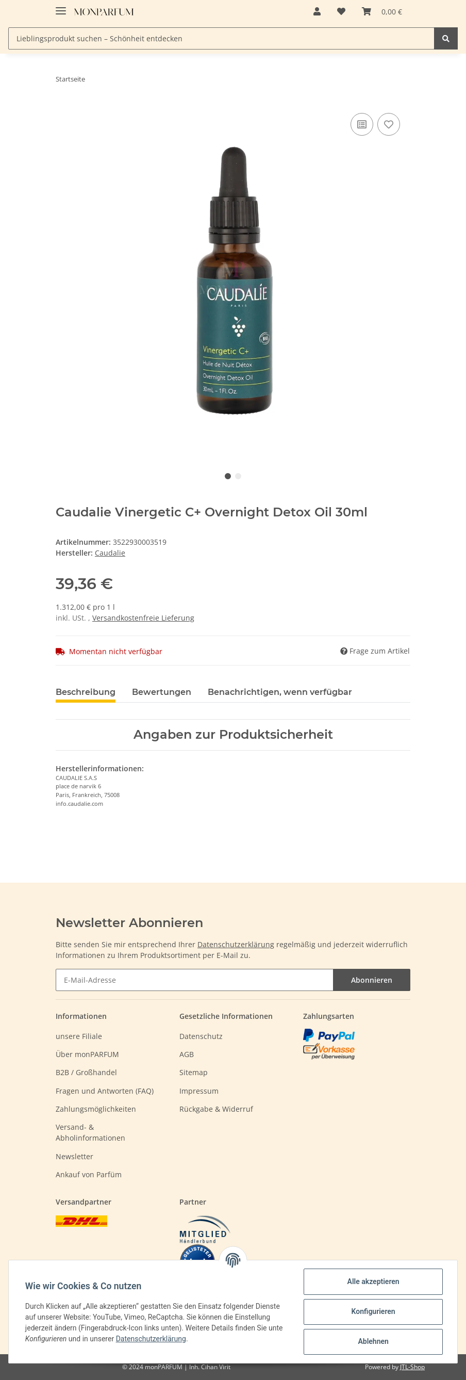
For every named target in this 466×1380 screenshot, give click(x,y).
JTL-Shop (412, 1366)
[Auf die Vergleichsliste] (362, 124)
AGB (186, 1054)
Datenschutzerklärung (235, 944)
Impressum (199, 1091)
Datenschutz (201, 1036)
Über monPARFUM (87, 1054)
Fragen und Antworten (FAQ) (105, 1091)
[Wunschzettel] (341, 11)
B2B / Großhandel (86, 1072)
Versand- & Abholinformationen (90, 1132)
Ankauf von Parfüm (89, 1174)
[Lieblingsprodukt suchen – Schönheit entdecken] (221, 38)
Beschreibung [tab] (85, 692)
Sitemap (193, 1072)
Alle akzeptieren (373, 1281)
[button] (317, 11)
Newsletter (74, 1156)
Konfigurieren (373, 1311)
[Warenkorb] (382, 11)
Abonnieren (371, 980)
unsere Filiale (79, 1036)
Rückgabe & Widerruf (216, 1109)
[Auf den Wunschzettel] (388, 124)
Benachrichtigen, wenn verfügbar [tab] (280, 692)
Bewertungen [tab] (161, 692)
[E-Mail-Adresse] (195, 980)
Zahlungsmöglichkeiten (96, 1109)
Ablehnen (373, 1341)
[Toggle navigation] (61, 6)
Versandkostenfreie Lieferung (143, 618)
